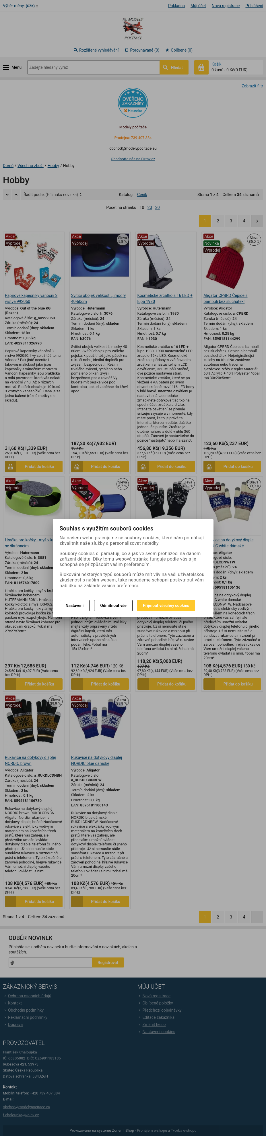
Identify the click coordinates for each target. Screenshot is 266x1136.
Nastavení (75, 605)
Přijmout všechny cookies (166, 605)
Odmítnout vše (113, 605)
